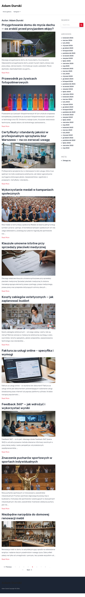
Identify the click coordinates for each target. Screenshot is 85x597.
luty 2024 (66, 102)
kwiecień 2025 (68, 68)
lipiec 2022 (67, 143)
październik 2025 (69, 53)
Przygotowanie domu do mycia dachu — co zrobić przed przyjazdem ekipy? (26, 28)
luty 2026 (66, 43)
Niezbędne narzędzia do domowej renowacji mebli (28, 520)
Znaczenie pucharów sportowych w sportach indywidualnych (28, 463)
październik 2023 (69, 112)
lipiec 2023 (67, 120)
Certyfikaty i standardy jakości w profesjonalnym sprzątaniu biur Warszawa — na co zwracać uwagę (28, 140)
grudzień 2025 (68, 48)
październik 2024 (69, 84)
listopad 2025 (68, 51)
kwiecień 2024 (68, 97)
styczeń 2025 (68, 76)
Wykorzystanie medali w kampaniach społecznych (22, 195)
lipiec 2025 (67, 61)
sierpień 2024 (68, 89)
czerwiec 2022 (68, 145)
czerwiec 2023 (68, 122)
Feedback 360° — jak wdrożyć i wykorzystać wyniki (26, 410)
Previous (8, 570)
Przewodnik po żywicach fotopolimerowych (21, 84)
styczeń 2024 (68, 104)
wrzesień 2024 (68, 86)
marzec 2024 (67, 99)
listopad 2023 (68, 109)
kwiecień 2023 (68, 127)
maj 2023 (66, 125)
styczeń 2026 (68, 45)
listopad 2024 (68, 81)
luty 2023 (66, 133)
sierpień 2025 (68, 58)
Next (29, 573)
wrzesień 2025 (68, 56)
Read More (6, 77)
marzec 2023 (67, 130)
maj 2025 (66, 66)
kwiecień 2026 (68, 38)
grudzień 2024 (68, 79)
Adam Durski (12, 5)
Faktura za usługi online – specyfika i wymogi (22, 356)
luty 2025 (66, 74)
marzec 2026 (67, 40)
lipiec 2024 (67, 92)
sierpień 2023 (68, 117)
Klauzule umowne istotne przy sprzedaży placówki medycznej (26, 249)
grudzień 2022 (68, 138)
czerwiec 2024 (68, 94)
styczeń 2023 (68, 135)
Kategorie (16, 11)
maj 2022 (66, 148)
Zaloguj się (67, 160)
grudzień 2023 (68, 107)
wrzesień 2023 (68, 115)
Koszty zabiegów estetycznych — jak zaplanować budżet (28, 302)
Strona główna (7, 11)
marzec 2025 (67, 71)
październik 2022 (69, 140)
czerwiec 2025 (68, 63)
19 (22, 573)
